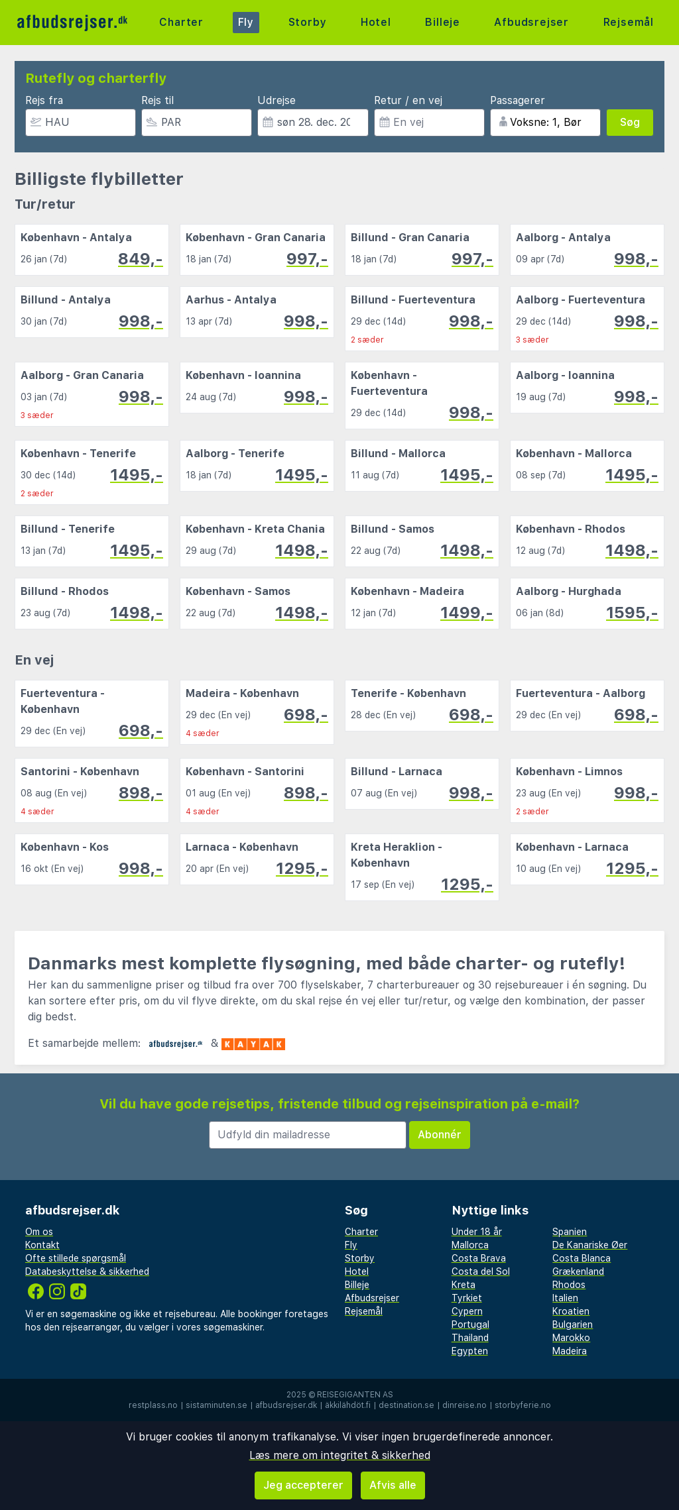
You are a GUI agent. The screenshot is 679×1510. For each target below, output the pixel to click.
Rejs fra (44, 100)
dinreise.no (464, 1405)
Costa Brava (479, 1258)
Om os (39, 1231)
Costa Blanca (581, 1258)
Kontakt (42, 1245)
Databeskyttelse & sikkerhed (87, 1271)
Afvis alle (392, 1485)
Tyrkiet (467, 1298)
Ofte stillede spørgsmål (75, 1258)
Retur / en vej (408, 100)
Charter (181, 22)
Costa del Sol (481, 1271)
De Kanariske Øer (589, 1245)
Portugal (470, 1324)
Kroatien (570, 1311)
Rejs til (157, 100)
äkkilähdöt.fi (348, 1405)
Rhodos (569, 1284)
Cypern (467, 1311)
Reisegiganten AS (355, 1394)
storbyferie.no (523, 1405)
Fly (246, 22)
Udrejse (276, 100)
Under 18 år (477, 1231)
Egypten (470, 1351)
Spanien (569, 1231)
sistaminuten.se (216, 1405)
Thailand (470, 1337)
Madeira (569, 1351)
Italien (565, 1298)
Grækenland (578, 1271)
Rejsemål (628, 22)
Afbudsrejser (531, 22)
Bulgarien (572, 1324)
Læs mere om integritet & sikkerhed (339, 1455)
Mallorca (470, 1245)
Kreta (463, 1284)
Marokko (571, 1337)
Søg (630, 122)
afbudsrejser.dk (286, 1405)
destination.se (406, 1405)
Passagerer (517, 100)
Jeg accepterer (303, 1485)
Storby (307, 22)
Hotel (376, 22)
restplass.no (153, 1405)
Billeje (442, 22)
